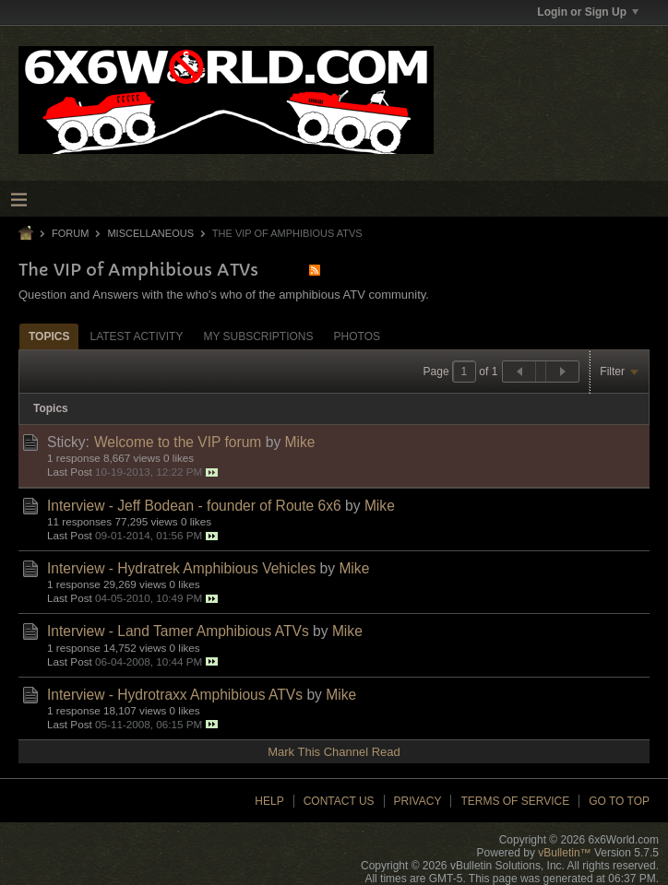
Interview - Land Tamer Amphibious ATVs (178, 631)
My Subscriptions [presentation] (258, 336)
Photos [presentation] (357, 336)
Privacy (418, 801)
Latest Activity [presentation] (136, 336)
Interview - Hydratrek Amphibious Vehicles (181, 568)
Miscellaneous (150, 233)
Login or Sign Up (587, 12)
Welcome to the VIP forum (177, 442)
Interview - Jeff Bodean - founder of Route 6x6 (194, 505)
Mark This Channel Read (334, 752)
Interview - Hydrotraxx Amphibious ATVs (175, 694)
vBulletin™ (564, 852)
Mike (300, 442)
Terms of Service (514, 801)
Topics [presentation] (49, 336)
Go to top (619, 801)
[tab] (48, 336)
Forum (70, 233)
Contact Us (339, 801)
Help (269, 801)
